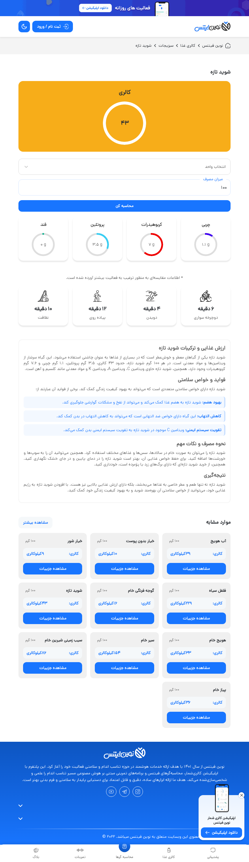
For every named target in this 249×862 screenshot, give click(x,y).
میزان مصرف (213, 179)
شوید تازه (143, 45)
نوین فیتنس (216, 45)
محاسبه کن (124, 206)
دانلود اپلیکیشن (221, 832)
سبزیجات (166, 45)
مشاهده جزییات (196, 569)
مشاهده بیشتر (35, 522)
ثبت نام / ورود (52, 26)
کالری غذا (187, 45)
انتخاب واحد (215, 167)
